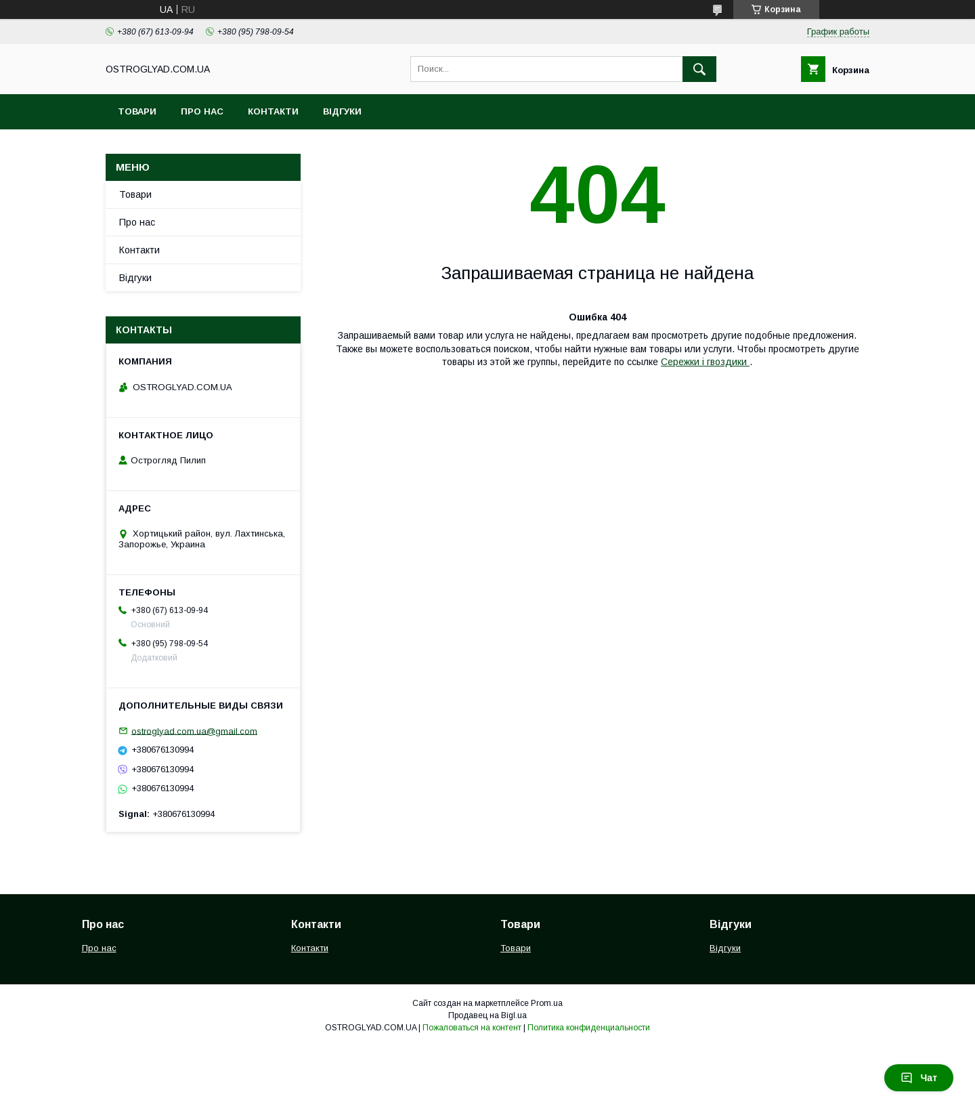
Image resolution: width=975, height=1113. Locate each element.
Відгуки (342, 111)
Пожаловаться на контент (471, 1027)
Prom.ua (547, 1003)
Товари (137, 111)
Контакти (273, 111)
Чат (919, 1078)
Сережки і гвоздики (705, 361)
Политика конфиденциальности (588, 1027)
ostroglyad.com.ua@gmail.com (194, 731)
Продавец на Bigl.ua (487, 1015)
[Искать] (699, 69)
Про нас (202, 111)
